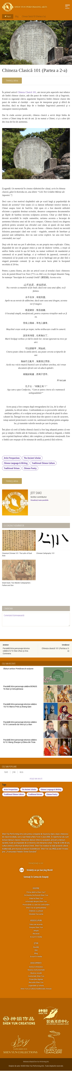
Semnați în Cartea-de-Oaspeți (36, 885)
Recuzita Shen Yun (36, 990)
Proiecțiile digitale (36, 987)
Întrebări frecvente (36, 922)
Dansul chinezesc (36, 975)
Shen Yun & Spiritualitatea (36, 916)
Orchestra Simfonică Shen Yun (36, 903)
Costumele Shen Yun (36, 984)
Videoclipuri (36, 928)
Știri (13, 780)
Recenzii (36, 941)
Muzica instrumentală (36, 978)
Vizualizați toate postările (39, 508)
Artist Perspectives (12, 466)
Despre (36, 896)
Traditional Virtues (12, 476)
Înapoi (7, 16)
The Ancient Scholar (32, 466)
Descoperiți (36, 971)
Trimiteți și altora (12, 80)
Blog (16, 16)
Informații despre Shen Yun (36, 909)
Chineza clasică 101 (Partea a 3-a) (55, 657)
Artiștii (36, 938)
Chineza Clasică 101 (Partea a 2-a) (34, 16)
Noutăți (36, 955)
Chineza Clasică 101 (27, 92)
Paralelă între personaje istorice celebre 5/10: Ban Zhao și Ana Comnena (16, 659)
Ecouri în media (36, 945)
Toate (6, 780)
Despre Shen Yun (36, 935)
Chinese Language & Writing (16, 471)
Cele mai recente (36, 932)
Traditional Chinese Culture (43, 471)
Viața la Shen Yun (36, 906)
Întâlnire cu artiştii (36, 919)
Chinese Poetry (30, 476)
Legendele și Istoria (36, 993)
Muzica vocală (36, 981)
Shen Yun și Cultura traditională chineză (36, 997)
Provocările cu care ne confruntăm (36, 912)
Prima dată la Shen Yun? (36, 900)
